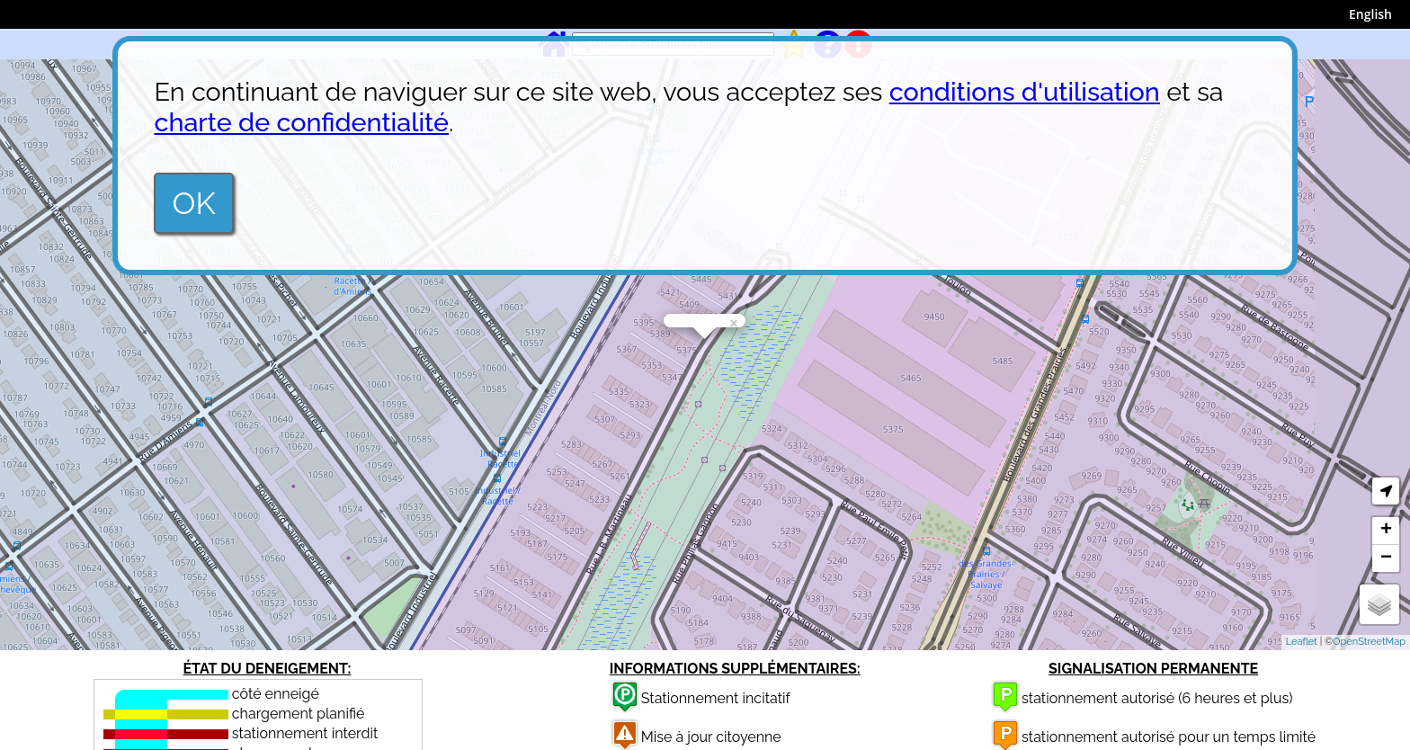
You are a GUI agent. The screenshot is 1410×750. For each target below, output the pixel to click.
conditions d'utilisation (1024, 91)
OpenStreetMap (1369, 641)
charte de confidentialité (301, 122)
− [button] (1386, 558)
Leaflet (1301, 641)
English (1370, 13)
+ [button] (1386, 530)
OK (193, 203)
